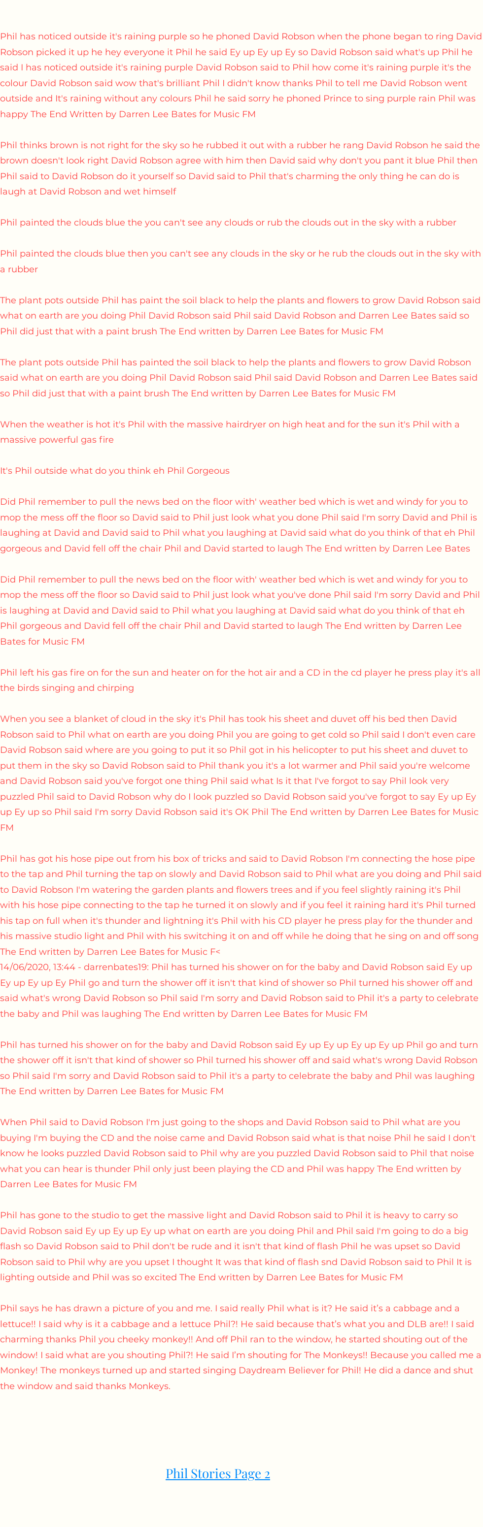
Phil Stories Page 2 (218, 1473)
